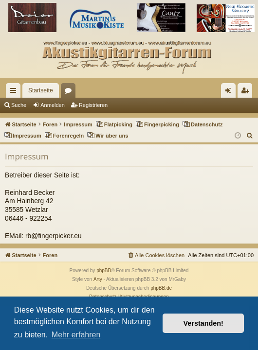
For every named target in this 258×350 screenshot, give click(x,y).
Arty (97, 279)
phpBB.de (161, 288)
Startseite (40, 90)
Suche (18, 105)
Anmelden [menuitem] (230, 92)
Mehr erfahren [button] (76, 335)
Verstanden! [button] (203, 323)
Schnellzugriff (15, 92)
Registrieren (93, 105)
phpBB (103, 270)
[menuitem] (250, 135)
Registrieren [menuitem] (247, 92)
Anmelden (52, 105)
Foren (70, 92)
